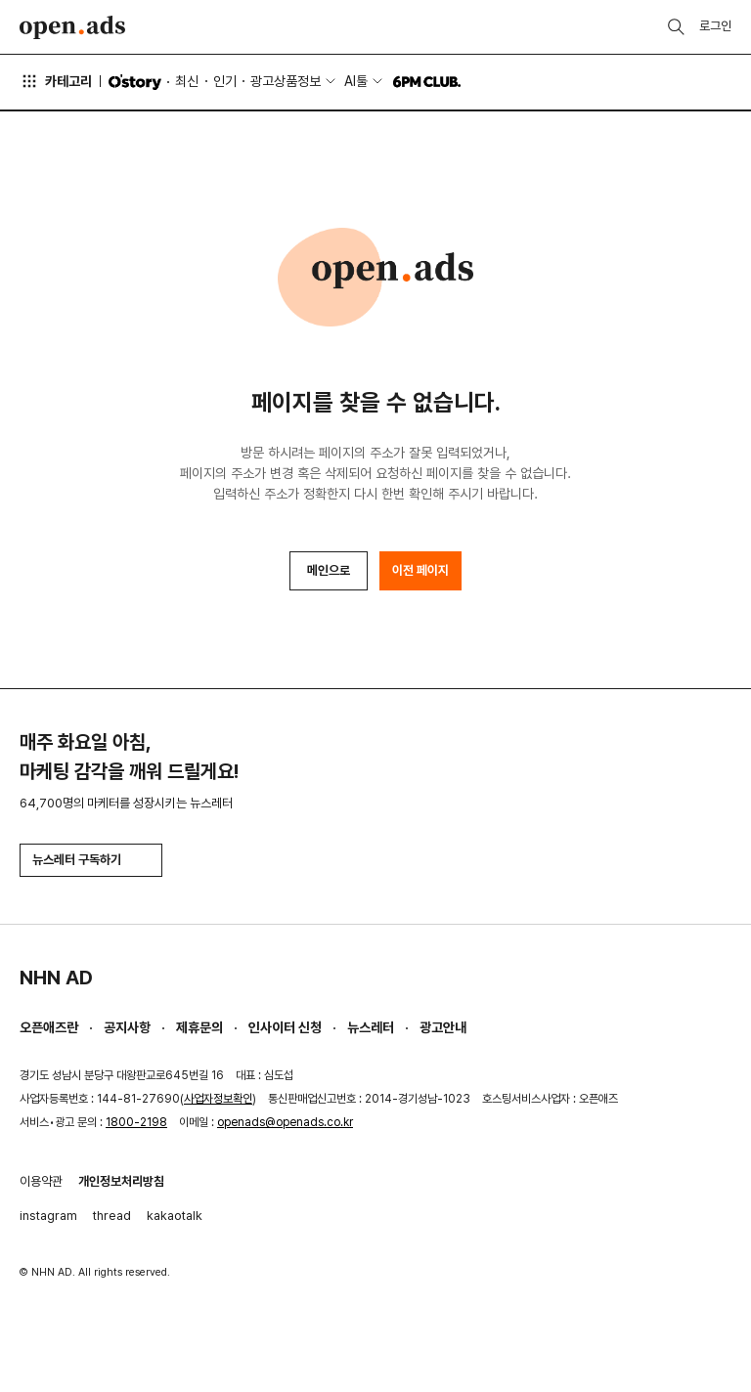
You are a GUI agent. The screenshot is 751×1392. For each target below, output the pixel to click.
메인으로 (328, 570)
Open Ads (72, 27)
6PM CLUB (427, 82)
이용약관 (41, 1181)
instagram (48, 1215)
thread (112, 1215)
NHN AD (56, 977)
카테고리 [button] (56, 81)
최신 (187, 81)
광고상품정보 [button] (285, 81)
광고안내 (443, 1027)
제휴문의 (199, 1027)
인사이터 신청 (285, 1027)
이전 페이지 (420, 570)
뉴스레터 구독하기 (91, 859)
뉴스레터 (370, 1027)
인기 (225, 81)
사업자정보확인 (218, 1099)
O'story (135, 82)
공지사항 (127, 1027)
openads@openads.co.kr (285, 1122)
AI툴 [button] (356, 81)
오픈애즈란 (49, 1027)
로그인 (715, 26)
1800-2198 (136, 1122)
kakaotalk (174, 1215)
